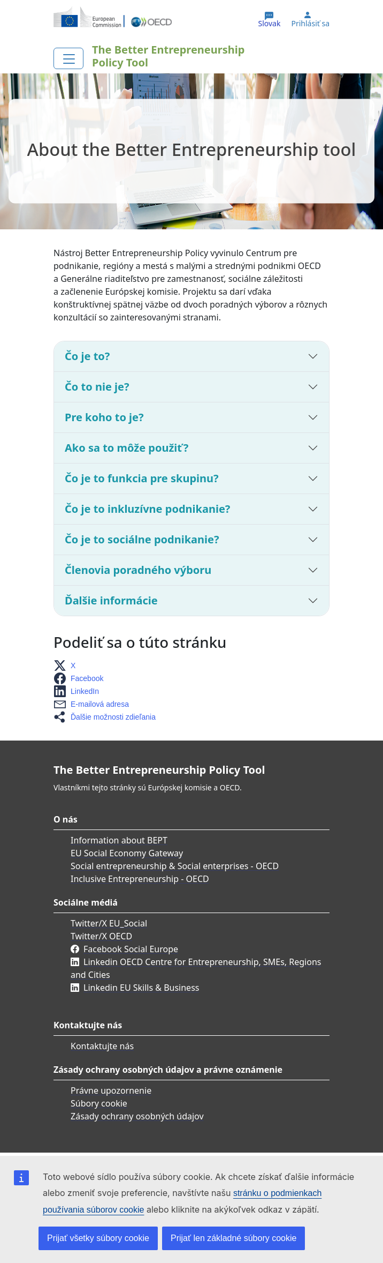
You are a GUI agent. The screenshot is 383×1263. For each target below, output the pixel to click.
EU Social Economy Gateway (127, 853)
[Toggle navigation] (68, 58)
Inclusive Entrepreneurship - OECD (140, 879)
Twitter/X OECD (101, 936)
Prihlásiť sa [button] (310, 23)
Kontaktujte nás (102, 1046)
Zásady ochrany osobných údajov (137, 1116)
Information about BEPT (119, 840)
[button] (67, 665)
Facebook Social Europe (130, 949)
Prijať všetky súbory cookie (98, 1238)
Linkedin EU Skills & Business (141, 987)
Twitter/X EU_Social (109, 923)
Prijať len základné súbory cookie (233, 1238)
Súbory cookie (99, 1103)
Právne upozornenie (111, 1090)
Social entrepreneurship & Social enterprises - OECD (175, 866)
